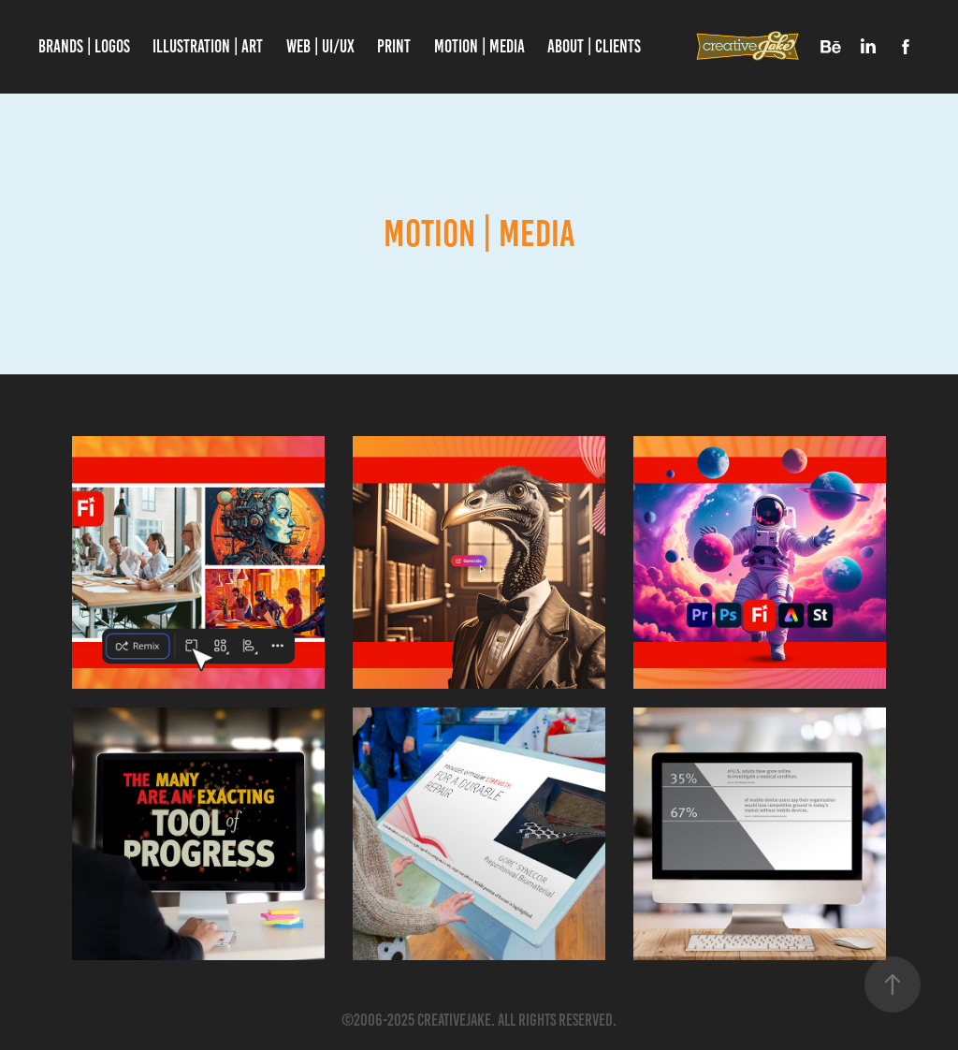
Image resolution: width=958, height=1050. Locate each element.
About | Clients (594, 46)
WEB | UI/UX (320, 46)
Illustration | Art (207, 46)
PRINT (394, 46)
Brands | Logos (84, 46)
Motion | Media (479, 46)
